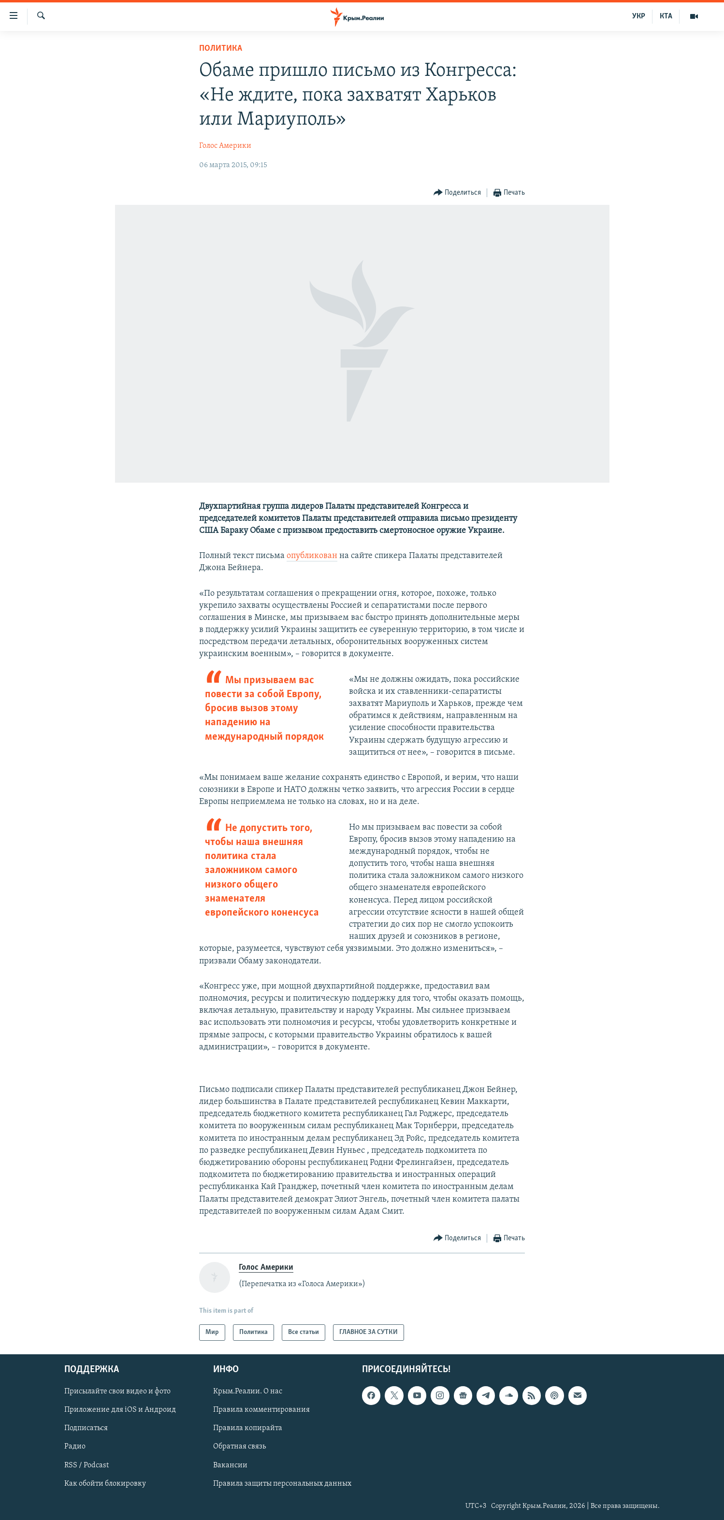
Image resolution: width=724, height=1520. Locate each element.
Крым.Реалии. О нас (247, 1392)
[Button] (457, 193)
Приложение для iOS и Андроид (120, 1410)
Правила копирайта (247, 1429)
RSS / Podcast (86, 1465)
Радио (75, 1447)
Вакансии (230, 1465)
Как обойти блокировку (105, 1484)
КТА (666, 16)
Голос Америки (225, 146)
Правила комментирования (261, 1410)
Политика (220, 48)
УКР (638, 16)
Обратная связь (239, 1447)
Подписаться (86, 1429)
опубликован (312, 555)
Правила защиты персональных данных (282, 1484)
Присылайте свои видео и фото (117, 1392)
